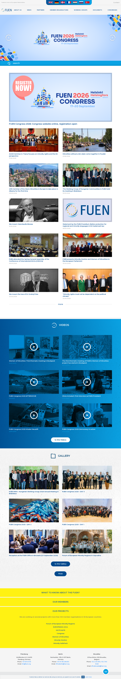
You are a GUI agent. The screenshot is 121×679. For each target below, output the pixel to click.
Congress (60, 633)
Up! (105, 671)
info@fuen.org (26, 664)
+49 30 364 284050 (63, 661)
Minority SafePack (60, 643)
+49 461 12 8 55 (26, 661)
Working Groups (80, 10)
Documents (97, 10)
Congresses (112, 10)
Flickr (60, 574)
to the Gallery (60, 564)
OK (83, 677)
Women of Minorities (60, 637)
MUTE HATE (60, 630)
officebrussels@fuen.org (98, 666)
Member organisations (59, 10)
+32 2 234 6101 (95, 661)
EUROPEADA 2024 (60, 627)
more (60, 304)
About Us (18, 10)
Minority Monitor (60, 640)
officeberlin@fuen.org (62, 664)
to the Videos (60, 440)
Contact (116, 2)
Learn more (88, 677)
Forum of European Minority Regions (60, 624)
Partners (40, 10)
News (29, 10)
